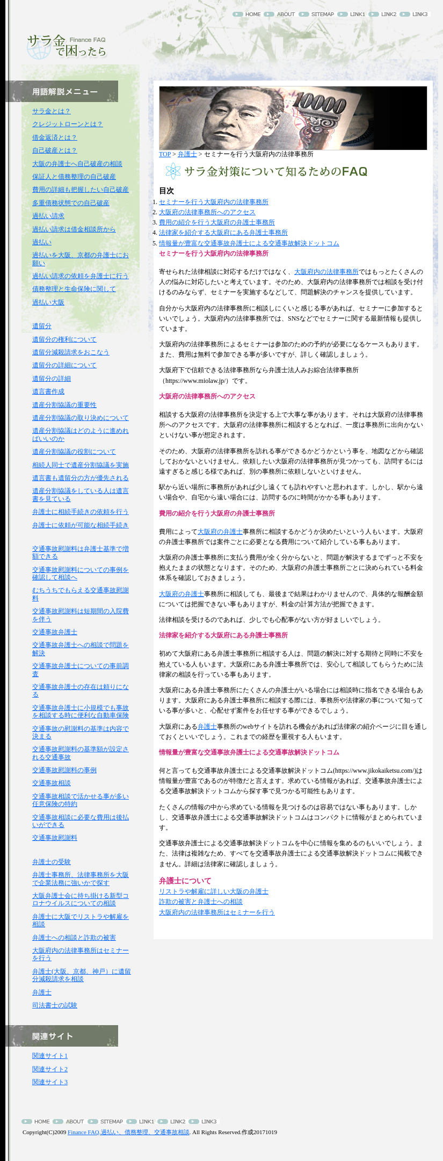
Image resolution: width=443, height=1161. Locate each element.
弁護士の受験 (51, 862)
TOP (165, 154)
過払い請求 (48, 216)
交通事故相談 (51, 783)
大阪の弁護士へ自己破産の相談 (77, 164)
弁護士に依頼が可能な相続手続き (80, 525)
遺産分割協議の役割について (74, 451)
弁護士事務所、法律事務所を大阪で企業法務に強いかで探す (80, 878)
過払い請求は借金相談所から (74, 229)
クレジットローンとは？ (67, 124)
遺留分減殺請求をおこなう (71, 352)
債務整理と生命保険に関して (74, 289)
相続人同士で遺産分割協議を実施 (80, 465)
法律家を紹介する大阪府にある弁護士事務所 (223, 232)
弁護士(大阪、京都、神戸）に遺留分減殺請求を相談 (81, 975)
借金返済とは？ (54, 137)
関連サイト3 (50, 1082)
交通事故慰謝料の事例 (64, 770)
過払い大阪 (48, 302)
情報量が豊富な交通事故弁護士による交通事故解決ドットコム (249, 243)
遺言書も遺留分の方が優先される (80, 478)
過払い (42, 242)
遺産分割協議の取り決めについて (80, 418)
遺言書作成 (48, 391)
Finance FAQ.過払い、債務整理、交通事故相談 (129, 1132)
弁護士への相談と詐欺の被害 (74, 937)
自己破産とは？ (54, 150)
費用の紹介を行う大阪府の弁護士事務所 (217, 222)
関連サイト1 (50, 1056)
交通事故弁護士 (54, 632)
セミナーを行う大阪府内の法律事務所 (213, 202)
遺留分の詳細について (64, 365)
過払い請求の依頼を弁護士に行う (80, 276)
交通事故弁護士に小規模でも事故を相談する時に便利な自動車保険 (80, 711)
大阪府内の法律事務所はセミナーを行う (217, 912)
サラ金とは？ (51, 111)
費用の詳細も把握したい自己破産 (80, 189)
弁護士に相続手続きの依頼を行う (80, 512)
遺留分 (42, 326)
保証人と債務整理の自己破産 (74, 176)
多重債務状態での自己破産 (71, 203)
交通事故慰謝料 (54, 837)
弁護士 (187, 154)
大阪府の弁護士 (220, 531)
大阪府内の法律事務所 (326, 271)
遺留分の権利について (64, 339)
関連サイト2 (50, 1069)
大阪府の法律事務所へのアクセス (207, 212)
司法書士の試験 (54, 1005)
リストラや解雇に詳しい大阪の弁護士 (213, 891)
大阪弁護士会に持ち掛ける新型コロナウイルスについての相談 (80, 899)
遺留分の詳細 (51, 378)
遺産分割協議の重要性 (64, 405)
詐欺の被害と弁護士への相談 (201, 901)
